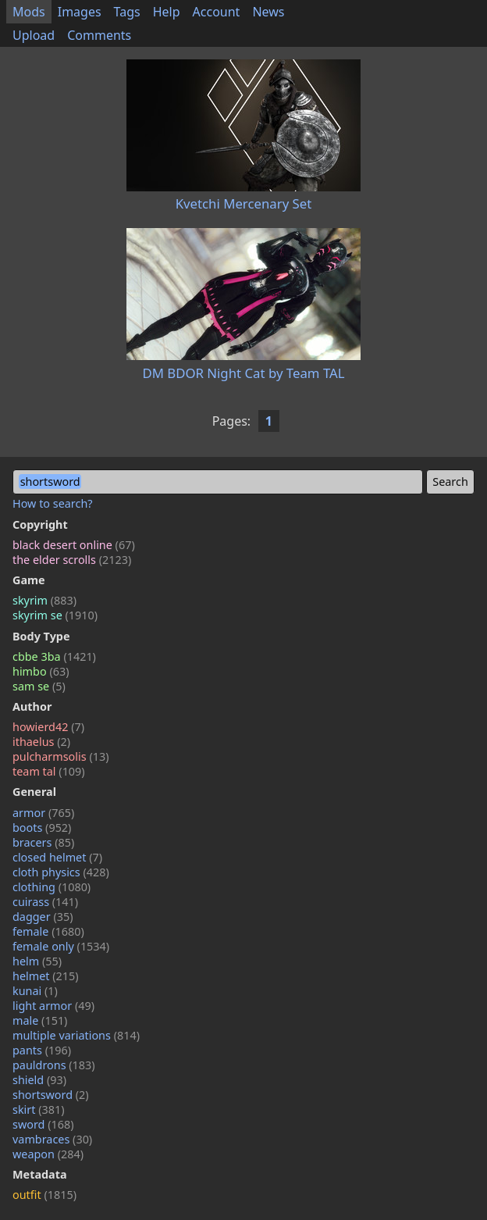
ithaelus (41, 741)
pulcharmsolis (60, 756)
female (48, 931)
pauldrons (53, 1065)
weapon (48, 1154)
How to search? (52, 503)
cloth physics (60, 872)
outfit (44, 1194)
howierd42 (48, 726)
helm (37, 961)
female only (60, 946)
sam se (39, 686)
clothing (51, 886)
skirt (38, 1109)
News (268, 11)
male (39, 1020)
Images (79, 11)
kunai (35, 990)
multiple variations (76, 1035)
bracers (43, 842)
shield (39, 1079)
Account (216, 11)
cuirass (45, 901)
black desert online (73, 544)
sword (43, 1124)
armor (43, 812)
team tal (48, 771)
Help (166, 11)
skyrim (44, 600)
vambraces (52, 1139)
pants (41, 1050)
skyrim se (55, 615)
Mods (28, 11)
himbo (40, 671)
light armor (53, 1005)
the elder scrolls (71, 559)
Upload (33, 35)
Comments (99, 35)
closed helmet (57, 857)
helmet (45, 976)
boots (41, 827)
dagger (42, 916)
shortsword (50, 1094)
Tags (127, 11)
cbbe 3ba (54, 656)
